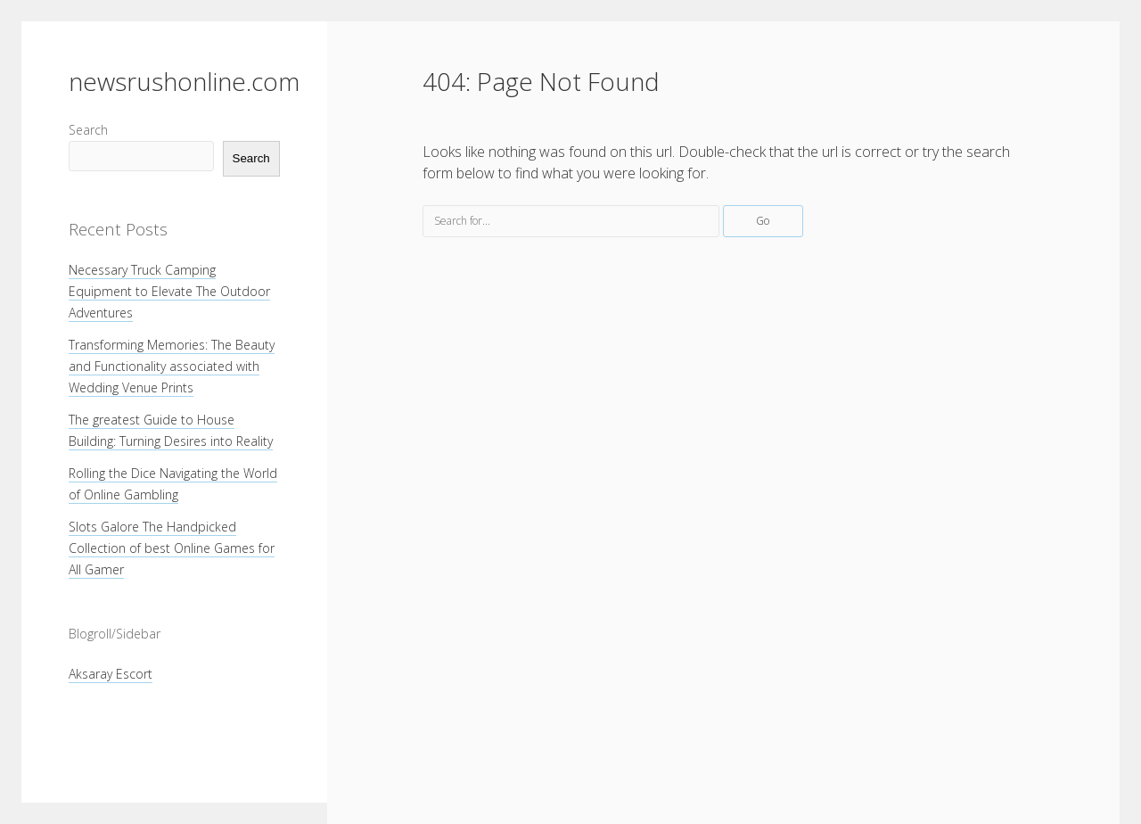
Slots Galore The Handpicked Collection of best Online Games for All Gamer (172, 548)
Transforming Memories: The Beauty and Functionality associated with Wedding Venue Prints (172, 366)
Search (88, 129)
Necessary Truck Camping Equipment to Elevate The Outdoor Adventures (169, 291)
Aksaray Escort (110, 673)
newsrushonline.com (184, 81)
